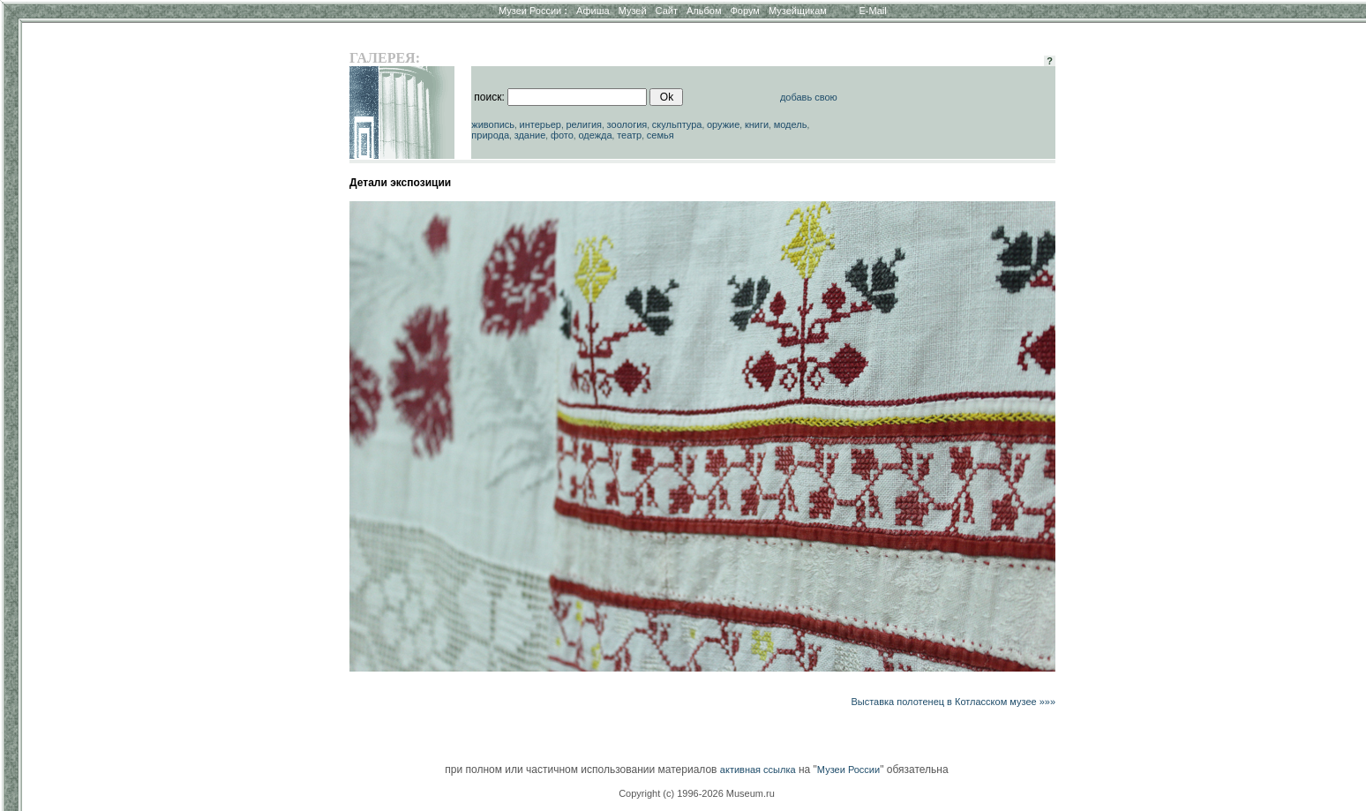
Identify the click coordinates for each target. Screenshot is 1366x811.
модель (790, 124)
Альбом (704, 10)
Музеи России (533, 10)
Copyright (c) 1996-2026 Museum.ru (697, 793)
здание (530, 135)
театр (629, 135)
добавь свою (808, 97)
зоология (627, 124)
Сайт (667, 10)
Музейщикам (798, 10)
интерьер (540, 124)
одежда (595, 135)
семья (660, 135)
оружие (723, 124)
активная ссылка (758, 769)
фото (562, 135)
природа (490, 135)
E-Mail (873, 10)
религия (584, 124)
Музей (633, 10)
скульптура (677, 124)
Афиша (593, 10)
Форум (744, 10)
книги (757, 124)
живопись (492, 124)
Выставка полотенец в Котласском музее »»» (953, 701)
